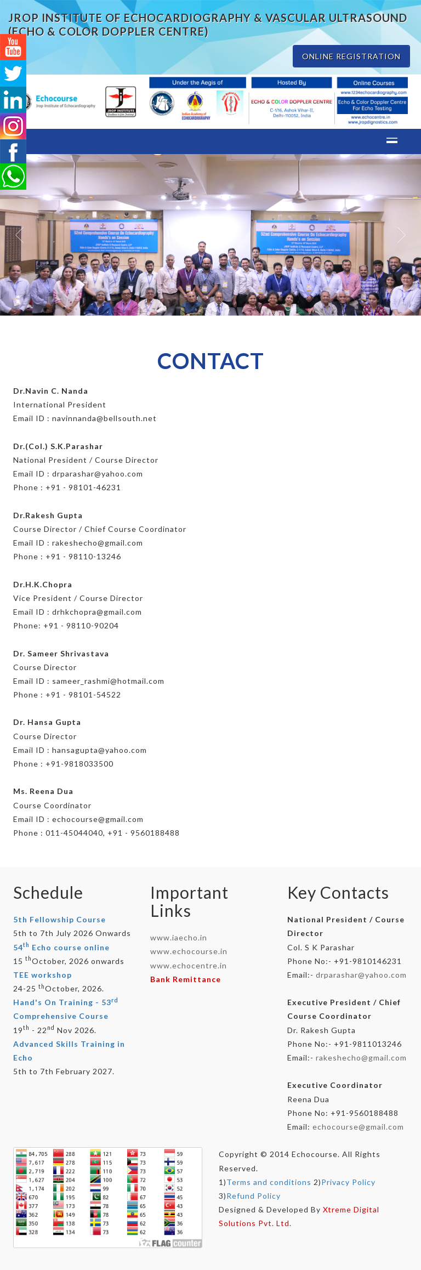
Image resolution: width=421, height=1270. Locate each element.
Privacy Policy (348, 1182)
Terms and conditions (268, 1182)
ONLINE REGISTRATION (351, 56)
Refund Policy (253, 1195)
